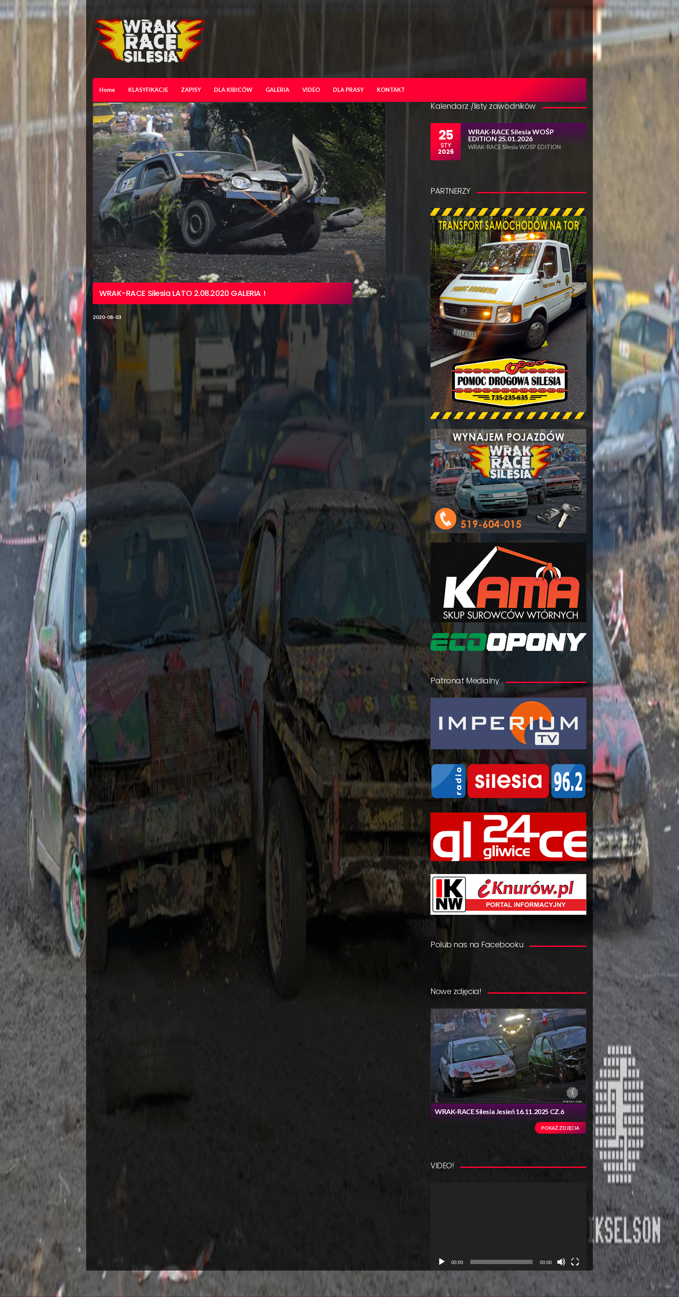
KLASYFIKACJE (148, 89)
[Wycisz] (561, 1262)
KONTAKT (391, 89)
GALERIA (277, 89)
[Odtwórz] (441, 1262)
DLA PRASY (348, 89)
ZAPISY (191, 89)
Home (107, 89)
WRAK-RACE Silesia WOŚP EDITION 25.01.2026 (511, 135)
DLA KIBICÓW (233, 89)
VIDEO (311, 89)
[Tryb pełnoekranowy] (575, 1262)
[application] (508, 1227)
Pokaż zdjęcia (560, 1128)
